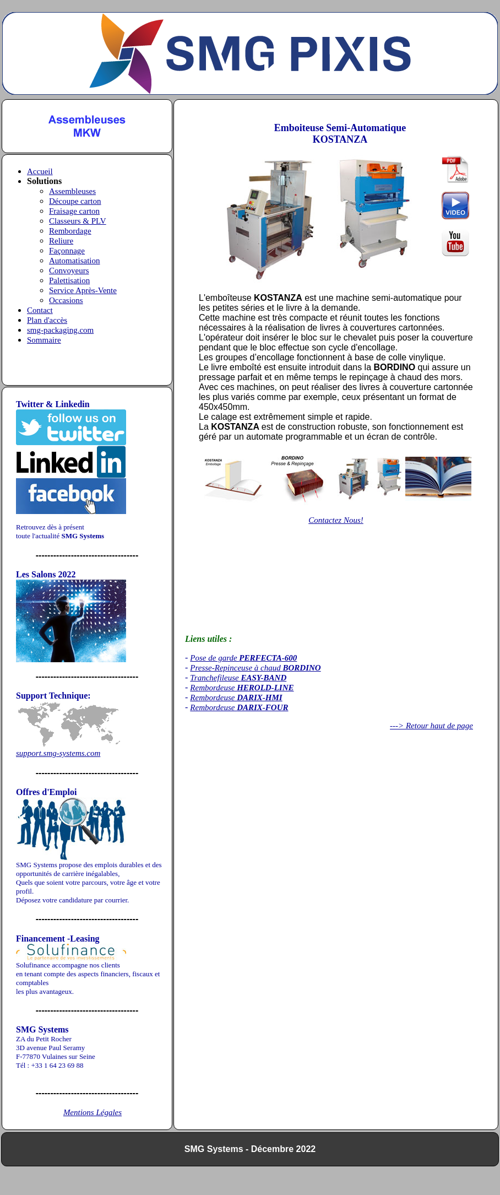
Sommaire (44, 340)
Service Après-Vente (83, 290)
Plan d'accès (47, 320)
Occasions (66, 300)
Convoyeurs (69, 270)
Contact (40, 310)
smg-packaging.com (60, 330)
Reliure (61, 240)
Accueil (40, 171)
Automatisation (74, 260)
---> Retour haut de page (431, 725)
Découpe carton (75, 201)
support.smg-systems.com (58, 753)
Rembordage (70, 230)
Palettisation (69, 280)
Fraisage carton (74, 211)
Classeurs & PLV (77, 221)
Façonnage (67, 250)
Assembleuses (72, 191)
